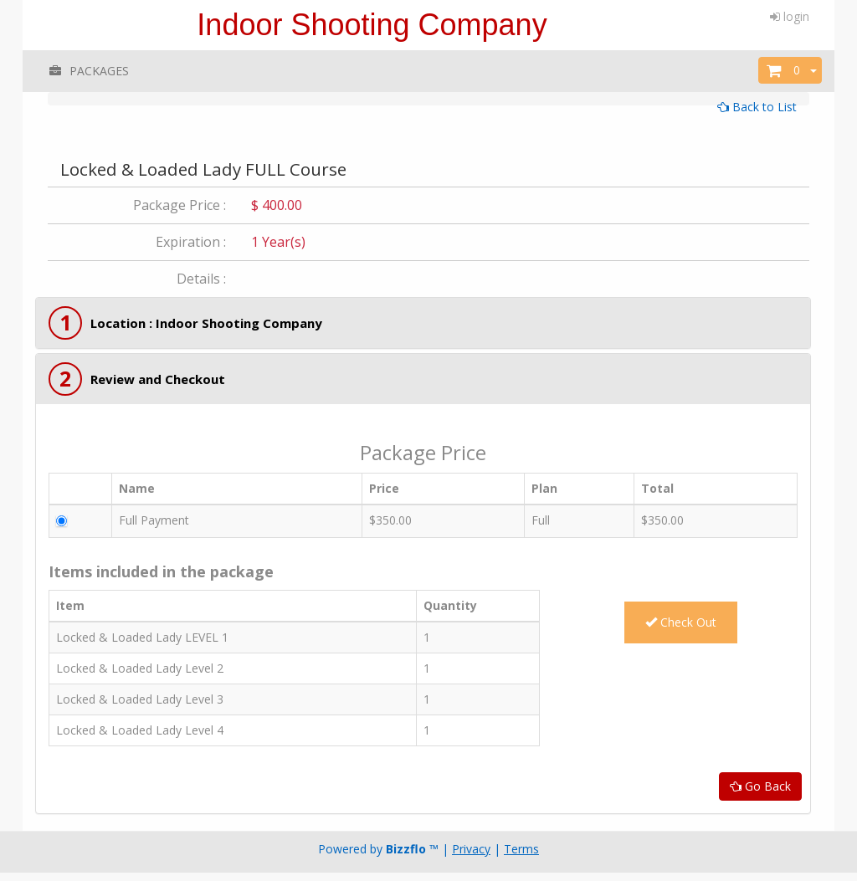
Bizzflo (406, 849)
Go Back (760, 786)
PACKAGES (88, 71)
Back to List (757, 107)
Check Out (680, 622)
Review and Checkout (157, 379)
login (789, 16)
